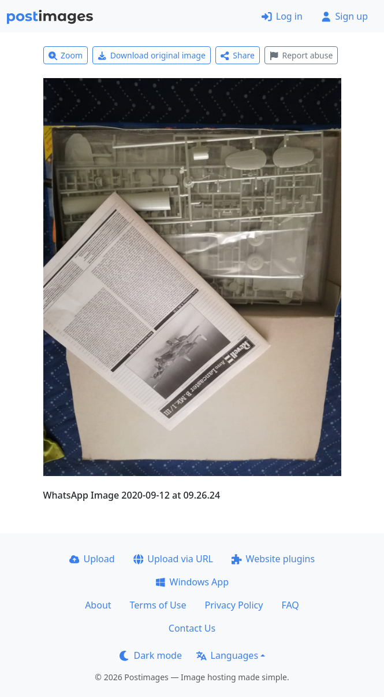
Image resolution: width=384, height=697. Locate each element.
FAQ (290, 605)
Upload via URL (173, 558)
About (98, 605)
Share (238, 55)
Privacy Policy (233, 605)
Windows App (192, 582)
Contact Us (192, 628)
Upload (92, 558)
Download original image (152, 55)
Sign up (344, 16)
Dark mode (151, 655)
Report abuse (301, 55)
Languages (227, 655)
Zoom (66, 55)
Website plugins (273, 558)
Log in (282, 16)
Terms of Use (158, 605)
